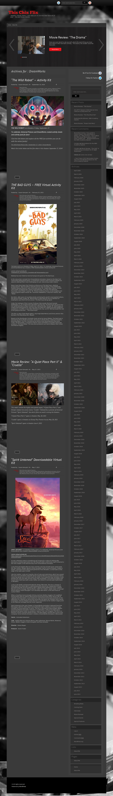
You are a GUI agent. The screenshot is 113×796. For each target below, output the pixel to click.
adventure (47, 373)
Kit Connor (55, 89)
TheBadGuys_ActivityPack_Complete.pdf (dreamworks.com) (29, 272)
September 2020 (79, 407)
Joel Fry (45, 377)
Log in (76, 731)
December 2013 (79, 673)
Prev (101, 46)
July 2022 (77, 330)
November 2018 (79, 485)
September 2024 (79, 238)
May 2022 (77, 337)
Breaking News (78, 703)
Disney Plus (34, 374)
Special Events (78, 718)
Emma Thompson (42, 375)
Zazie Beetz (28, 200)
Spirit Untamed (33, 379)
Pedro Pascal (44, 90)
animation (34, 88)
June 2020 (77, 418)
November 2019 (79, 443)
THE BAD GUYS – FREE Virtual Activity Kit (36, 186)
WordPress (22, 786)
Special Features (31, 195)
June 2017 (77, 538)
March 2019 (77, 471)
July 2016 (77, 567)
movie (35, 90)
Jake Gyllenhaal (38, 377)
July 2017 (77, 535)
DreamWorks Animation (50, 471)
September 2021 (79, 365)
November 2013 (79, 676)
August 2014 (78, 644)
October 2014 (78, 637)
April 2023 (77, 298)
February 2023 (78, 305)
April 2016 (77, 574)
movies (39, 90)
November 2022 (79, 315)
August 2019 (78, 453)
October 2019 (78, 446)
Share (17, 177)
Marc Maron (57, 197)
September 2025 (79, 195)
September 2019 (79, 450)
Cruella (25, 374)
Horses (24, 377)
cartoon (49, 88)
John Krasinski (50, 377)
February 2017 (78, 549)
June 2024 (77, 248)
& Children (22, 88)
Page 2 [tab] (22, 57)
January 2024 (78, 266)
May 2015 (77, 613)
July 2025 (77, 202)
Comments (79, 738)
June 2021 (77, 376)
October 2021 (78, 361)
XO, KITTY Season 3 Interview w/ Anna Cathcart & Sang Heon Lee (86, 110)
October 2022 (78, 319)
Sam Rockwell (23, 198)
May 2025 (77, 209)
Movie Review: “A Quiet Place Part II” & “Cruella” (36, 363)
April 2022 (77, 340)
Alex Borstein (27, 196)
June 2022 (77, 333)
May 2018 (77, 506)
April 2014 (77, 659)
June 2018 (77, 503)
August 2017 (78, 531)
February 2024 (78, 262)
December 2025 (79, 184)
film (42, 89)
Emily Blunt (28, 375)
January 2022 (78, 351)
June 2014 (77, 651)
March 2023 (77, 301)
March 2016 (77, 577)
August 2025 (78, 199)
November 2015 (79, 591)
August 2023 (78, 284)
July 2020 (77, 415)
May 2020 (77, 422)
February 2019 (78, 475)
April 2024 (77, 255)
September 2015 (79, 598)
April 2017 (77, 542)
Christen (76, 143)
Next (11, 46)
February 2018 (78, 517)
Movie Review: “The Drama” (67, 37)
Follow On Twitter (92, 78)
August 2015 (78, 602)
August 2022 (78, 326)
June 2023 (77, 291)
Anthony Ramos (43, 196)
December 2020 (79, 397)
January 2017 (78, 552)
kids (51, 89)
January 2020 (78, 436)
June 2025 (77, 206)
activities (22, 196)
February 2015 (78, 623)
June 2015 (77, 609)
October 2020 (78, 404)
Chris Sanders (23, 89)
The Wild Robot (32, 92)
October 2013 (78, 680)
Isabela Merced (30, 377)
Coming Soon (78, 707)
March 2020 (77, 429)
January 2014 (78, 669)
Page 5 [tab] (26, 57)
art (38, 88)
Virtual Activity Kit (41, 92)
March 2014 (77, 662)
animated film (35, 196)
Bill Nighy (41, 88)
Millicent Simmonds (38, 378)
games (48, 89)
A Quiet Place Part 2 (39, 373)
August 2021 (78, 369)
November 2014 (79, 634)
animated (53, 373)
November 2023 (79, 273)
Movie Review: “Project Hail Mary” (84, 123)
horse (21, 377)
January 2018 (78, 521)
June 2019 (77, 460)
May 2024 (77, 252)
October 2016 (78, 559)
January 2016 (78, 584)
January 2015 (78, 627)
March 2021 (77, 386)
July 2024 (77, 245)
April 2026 (77, 170)
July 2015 (77, 605)
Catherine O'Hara (56, 88)
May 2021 (77, 379)
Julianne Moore (55, 472)
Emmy (48, 375)
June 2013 (77, 694)
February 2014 (78, 666)
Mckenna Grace (29, 378)
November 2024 (79, 230)
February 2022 (78, 347)
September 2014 (79, 641)
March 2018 (77, 514)
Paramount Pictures (24, 379)
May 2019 (77, 464)
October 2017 (78, 528)
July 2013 (77, 690)
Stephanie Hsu (51, 90)
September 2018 (79, 492)
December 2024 (79, 227)
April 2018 (77, 510)
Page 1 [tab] (21, 57)
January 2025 (78, 223)
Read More (55, 49)
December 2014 (79, 630)
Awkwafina (50, 196)
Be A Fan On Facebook (90, 73)
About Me (14, 25)
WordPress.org (78, 741)
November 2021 (79, 358)
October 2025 (78, 192)
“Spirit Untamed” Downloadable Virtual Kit (36, 461)
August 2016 (78, 563)
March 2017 (77, 545)
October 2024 (78, 234)
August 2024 (78, 241)
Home (9, 25)
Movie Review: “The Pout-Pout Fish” (85, 115)
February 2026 (78, 177)
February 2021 (78, 390)
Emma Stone (34, 375)
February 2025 (78, 220)
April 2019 (77, 468)
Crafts (28, 89)
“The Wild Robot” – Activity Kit (31, 80)
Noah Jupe (53, 378)
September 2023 (79, 280)
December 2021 (79, 354)
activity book (28, 88)
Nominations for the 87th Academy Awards (85, 160)
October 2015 (78, 595)
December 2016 (79, 556)
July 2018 (77, 499)
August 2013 (78, 687)
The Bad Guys (43, 198)
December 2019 (79, 439)
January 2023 (78, 308)
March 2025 (77, 216)
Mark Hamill (30, 90)
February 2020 (78, 432)
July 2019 (77, 457)
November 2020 (79, 400)
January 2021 (78, 393)
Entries (77, 734)
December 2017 (79, 524)
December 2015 (79, 588)
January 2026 (78, 181)
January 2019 (78, 478)
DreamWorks (33, 89)
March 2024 (77, 259)
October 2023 (78, 277)
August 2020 (78, 411)
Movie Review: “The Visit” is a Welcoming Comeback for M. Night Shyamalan (86, 150)
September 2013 (79, 683)
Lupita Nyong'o (23, 90)
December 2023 (79, 269)
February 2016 (78, 581)
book (46, 88)
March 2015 (77, 620)
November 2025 (79, 188)
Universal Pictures (51, 198)
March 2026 (77, 174)
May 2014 (77, 655)
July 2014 (77, 648)
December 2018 (79, 482)
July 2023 (77, 287)
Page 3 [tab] (23, 57)
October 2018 (78, 489)
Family (39, 89)
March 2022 (77, 344)
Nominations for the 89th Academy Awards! (86, 139)
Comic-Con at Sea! (86, 155)
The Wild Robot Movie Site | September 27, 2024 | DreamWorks (31, 144)
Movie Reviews (23, 87)
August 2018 (78, 496)
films (45, 89)
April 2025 (77, 213)
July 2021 (77, 372)
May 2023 (77, 294)
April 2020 (77, 425)
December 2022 (79, 312)
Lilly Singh (51, 197)
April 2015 (77, 616)
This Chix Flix (23, 13)
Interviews (77, 711)
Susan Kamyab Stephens (33, 198)
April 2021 (77, 383)
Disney (29, 374)
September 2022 (79, 323)
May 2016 (77, 570)
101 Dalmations (23, 373)
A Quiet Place (31, 373)
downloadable (28, 197)
